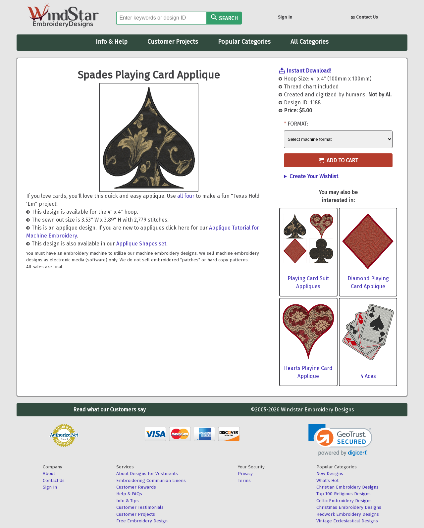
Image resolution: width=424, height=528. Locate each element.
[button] (340, 440)
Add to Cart (338, 160)
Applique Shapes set (141, 243)
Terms (244, 480)
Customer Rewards (136, 487)
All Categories (310, 41)
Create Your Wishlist (314, 176)
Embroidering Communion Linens (151, 480)
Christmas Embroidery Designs (348, 507)
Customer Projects (172, 41)
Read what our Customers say (109, 409)
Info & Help (112, 41)
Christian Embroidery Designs (347, 487)
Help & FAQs (129, 494)
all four (185, 196)
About (49, 473)
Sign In (285, 17)
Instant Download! (309, 71)
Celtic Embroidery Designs (344, 500)
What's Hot (327, 480)
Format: (298, 124)
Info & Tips (127, 500)
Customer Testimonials (140, 507)
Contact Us (364, 18)
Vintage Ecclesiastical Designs (347, 521)
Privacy (245, 473)
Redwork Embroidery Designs (347, 514)
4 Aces (368, 376)
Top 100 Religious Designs (343, 494)
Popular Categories (244, 41)
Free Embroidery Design (142, 521)
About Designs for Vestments (147, 473)
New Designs (329, 473)
